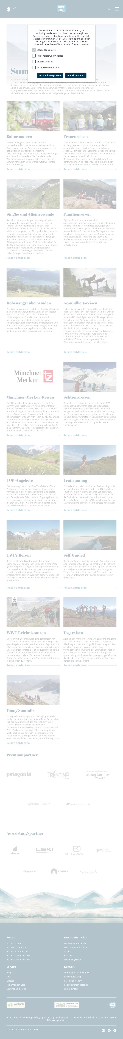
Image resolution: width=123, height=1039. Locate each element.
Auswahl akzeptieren (50, 75)
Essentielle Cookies (46, 49)
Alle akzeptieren (75, 75)
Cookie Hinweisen (80, 44)
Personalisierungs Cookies (50, 55)
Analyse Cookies (45, 61)
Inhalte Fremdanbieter (48, 67)
